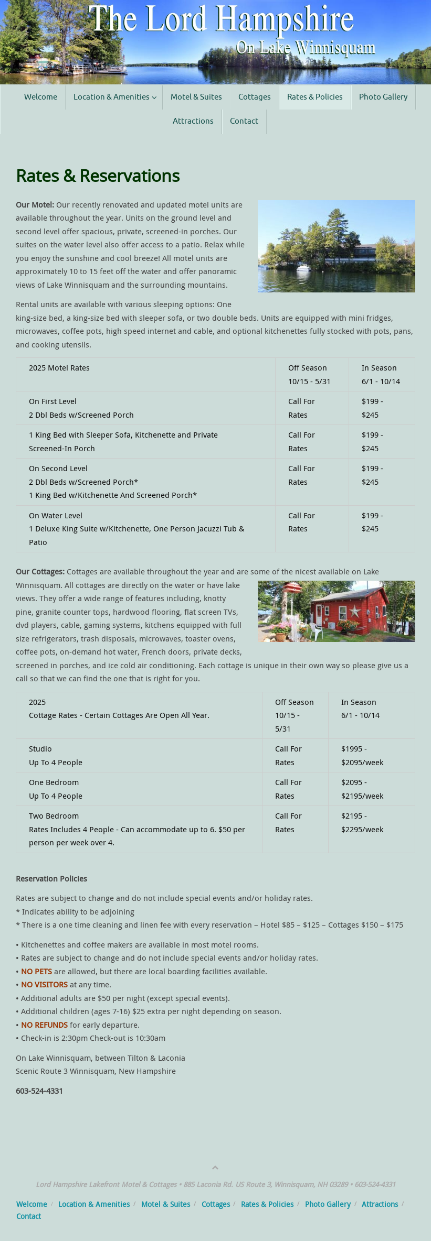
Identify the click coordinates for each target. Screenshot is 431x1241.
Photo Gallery (328, 1204)
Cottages (216, 1204)
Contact (28, 1216)
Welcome (31, 1204)
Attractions (380, 1204)
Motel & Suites (165, 1204)
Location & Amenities (94, 1204)
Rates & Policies (267, 1204)
